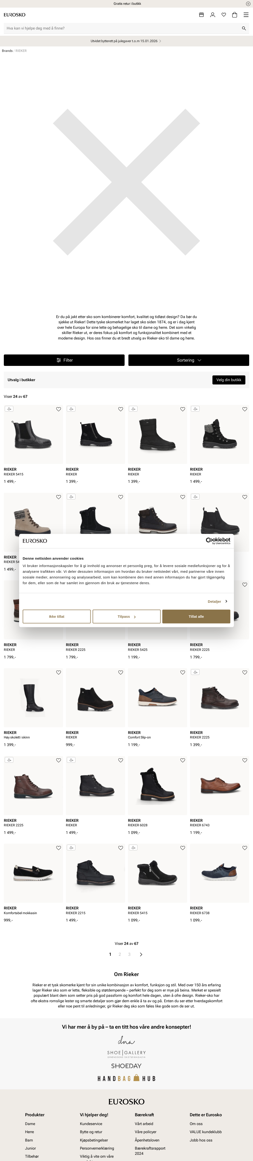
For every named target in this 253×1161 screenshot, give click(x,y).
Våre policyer (145, 1132)
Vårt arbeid (144, 1123)
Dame (30, 1123)
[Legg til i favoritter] (58, 409)
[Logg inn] (212, 15)
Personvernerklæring (97, 1148)
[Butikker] (201, 15)
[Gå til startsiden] (14, 14)
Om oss (196, 1123)
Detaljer (214, 601)
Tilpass (127, 616)
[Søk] (244, 28)
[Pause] (248, 4)
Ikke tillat (56, 616)
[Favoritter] (223, 15)
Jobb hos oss (201, 1140)
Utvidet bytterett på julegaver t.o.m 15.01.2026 (127, 41)
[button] (188, 360)
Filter (64, 360)
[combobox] (123, 28)
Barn (29, 1140)
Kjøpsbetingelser (94, 1140)
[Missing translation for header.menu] (246, 15)
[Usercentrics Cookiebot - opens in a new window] (209, 540)
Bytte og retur (91, 1132)
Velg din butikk (228, 380)
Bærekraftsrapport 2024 (150, 1151)
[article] (33, 442)
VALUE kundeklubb (206, 1132)
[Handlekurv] (234, 15)
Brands (7, 51)
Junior (30, 1148)
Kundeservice (91, 1123)
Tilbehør (32, 1156)
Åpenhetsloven (147, 1140)
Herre (29, 1132)
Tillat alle (196, 616)
